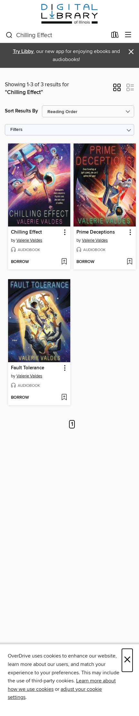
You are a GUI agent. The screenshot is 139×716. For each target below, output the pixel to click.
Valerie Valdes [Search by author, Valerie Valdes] (29, 240)
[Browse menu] (128, 35)
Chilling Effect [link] (26, 232)
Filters (16, 129)
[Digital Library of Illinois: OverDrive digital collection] (69, 13)
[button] (117, 89)
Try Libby (23, 51)
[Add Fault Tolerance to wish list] (64, 398)
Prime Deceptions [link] (95, 232)
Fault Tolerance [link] (27, 368)
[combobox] (56, 35)
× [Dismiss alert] (131, 52)
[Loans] (115, 36)
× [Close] (127, 660)
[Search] (9, 35)
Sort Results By (21, 111)
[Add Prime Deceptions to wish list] (129, 262)
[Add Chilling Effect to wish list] (64, 262)
